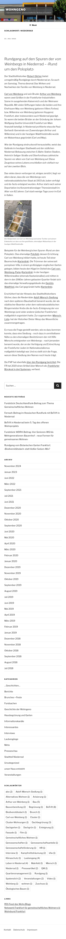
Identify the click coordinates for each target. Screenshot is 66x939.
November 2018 (12, 644)
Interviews (9, 733)
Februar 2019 (11, 626)
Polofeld (35, 254)
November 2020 (12, 513)
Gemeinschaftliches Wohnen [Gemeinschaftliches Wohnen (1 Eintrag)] (22, 837)
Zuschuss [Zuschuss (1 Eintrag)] (41, 883)
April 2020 (9, 543)
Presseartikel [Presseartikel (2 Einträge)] (30, 868)
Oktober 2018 (11, 650)
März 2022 (9, 484)
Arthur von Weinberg (50, 94)
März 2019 (9, 620)
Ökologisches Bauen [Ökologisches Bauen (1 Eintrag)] (17, 889)
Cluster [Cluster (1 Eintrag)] (35, 817)
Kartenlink (23, 261)
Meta (7, 745)
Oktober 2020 (11, 519)
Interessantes (11, 727)
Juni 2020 (9, 531)
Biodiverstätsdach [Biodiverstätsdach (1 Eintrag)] (16, 812)
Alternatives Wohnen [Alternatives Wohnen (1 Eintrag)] (18, 797)
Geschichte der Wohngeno (17, 709)
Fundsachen (10, 703)
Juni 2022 (9, 478)
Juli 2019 (8, 597)
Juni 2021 (9, 502)
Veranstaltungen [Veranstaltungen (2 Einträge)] (34, 878)
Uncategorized (11, 763)
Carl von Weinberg (13, 94)
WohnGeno (16, 9)
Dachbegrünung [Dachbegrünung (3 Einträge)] (41, 822)
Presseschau (10, 751)
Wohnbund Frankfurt (14, 911)
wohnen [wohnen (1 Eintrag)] (26, 883)
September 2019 (12, 585)
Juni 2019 (9, 603)
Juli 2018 (8, 668)
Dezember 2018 (12, 638)
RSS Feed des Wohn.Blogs (17, 904)
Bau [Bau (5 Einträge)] (36, 802)
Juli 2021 (8, 496)
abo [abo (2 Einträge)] (9, 791)
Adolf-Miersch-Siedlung (46, 297)
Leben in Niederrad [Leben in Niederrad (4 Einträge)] (17, 863)
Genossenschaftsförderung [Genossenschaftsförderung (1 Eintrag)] (21, 848)
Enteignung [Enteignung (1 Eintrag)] (46, 827)
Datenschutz (19, 930)
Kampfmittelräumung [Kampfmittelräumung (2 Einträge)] (33, 853)
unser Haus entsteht (14, 769)
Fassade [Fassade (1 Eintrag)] (11, 832)
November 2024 (12, 466)
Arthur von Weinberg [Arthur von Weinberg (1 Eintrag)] (18, 802)
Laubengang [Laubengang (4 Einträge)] (32, 858)
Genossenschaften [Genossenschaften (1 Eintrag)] (17, 843)
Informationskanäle (14, 721)
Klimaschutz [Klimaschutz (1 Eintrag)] (13, 858)
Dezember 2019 (12, 567)
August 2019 (10, 591)
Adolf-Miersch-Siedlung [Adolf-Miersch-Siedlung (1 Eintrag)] (29, 791)
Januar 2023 (10, 472)
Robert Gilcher (34, 76)
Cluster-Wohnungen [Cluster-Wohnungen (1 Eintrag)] (17, 822)
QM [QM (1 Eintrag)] (44, 868)
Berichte (8, 691)
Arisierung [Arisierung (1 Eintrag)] (39, 797)
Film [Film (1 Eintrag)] (23, 832)
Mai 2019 (9, 609)
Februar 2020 (11, 555)
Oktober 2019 (11, 579)
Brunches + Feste (13, 697)
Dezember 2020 (12, 508)
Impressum (32, 930)
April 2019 (9, 615)
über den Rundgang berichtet (41, 362)
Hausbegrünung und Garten (18, 715)
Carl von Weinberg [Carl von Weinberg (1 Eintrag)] (16, 817)
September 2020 (13, 525)
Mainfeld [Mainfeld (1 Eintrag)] (37, 863)
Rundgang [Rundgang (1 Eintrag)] (41, 873)
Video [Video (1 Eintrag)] (51, 878)
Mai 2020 (9, 537)
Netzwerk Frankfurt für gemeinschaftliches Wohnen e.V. (32, 908)
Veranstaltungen (12, 775)
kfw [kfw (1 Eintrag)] (52, 853)
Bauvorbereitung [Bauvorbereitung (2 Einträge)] (16, 807)
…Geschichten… (12, 685)
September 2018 (13, 656)
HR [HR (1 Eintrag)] (42, 848)
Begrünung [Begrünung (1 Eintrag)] (36, 807)
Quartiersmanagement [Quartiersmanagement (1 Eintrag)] (18, 873)
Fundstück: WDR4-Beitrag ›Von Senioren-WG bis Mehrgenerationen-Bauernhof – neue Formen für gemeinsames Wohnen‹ (29, 436)
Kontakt (7, 930)
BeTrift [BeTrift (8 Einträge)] (51, 807)
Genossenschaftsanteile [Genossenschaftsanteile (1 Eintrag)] (44, 843)
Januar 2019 (10, 632)
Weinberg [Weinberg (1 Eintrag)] (12, 883)
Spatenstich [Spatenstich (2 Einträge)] (13, 878)
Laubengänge (11, 739)
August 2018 (10, 662)
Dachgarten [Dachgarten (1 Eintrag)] (13, 827)
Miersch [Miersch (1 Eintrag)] (51, 863)
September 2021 (12, 490)
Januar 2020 (10, 561)
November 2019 (12, 573)
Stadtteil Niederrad (14, 757)
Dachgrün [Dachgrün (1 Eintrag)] (29, 827)
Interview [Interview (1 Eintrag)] (12, 853)
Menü (33, 25)
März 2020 (9, 549)
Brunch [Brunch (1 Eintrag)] (35, 812)
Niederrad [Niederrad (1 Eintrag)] (12, 868)
